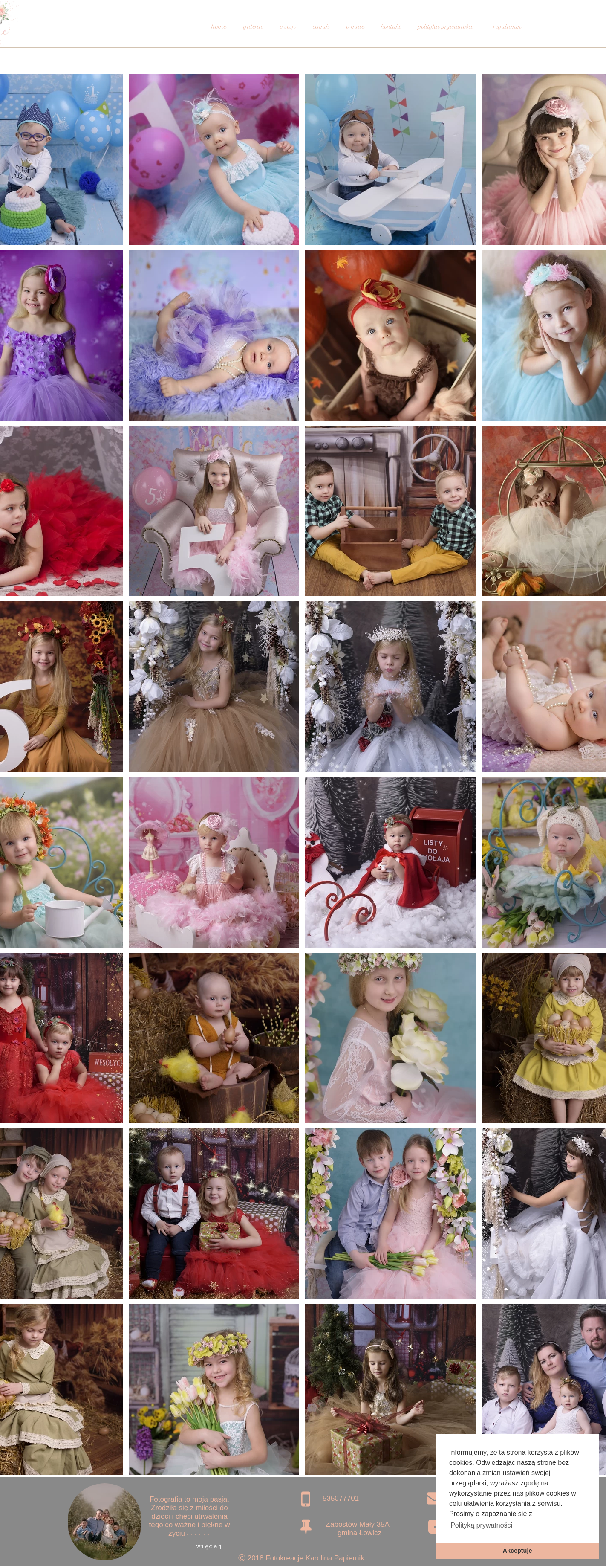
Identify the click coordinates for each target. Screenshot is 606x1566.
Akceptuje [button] (517, 1550)
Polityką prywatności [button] (481, 1525)
